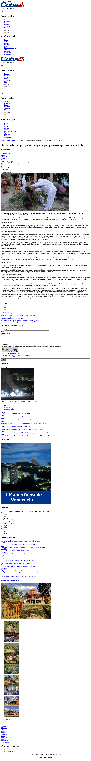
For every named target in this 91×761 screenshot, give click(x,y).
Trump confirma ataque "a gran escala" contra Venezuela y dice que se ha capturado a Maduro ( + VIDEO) (31, 434)
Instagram (7, 21)
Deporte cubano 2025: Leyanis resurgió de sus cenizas (16, 571)
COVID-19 (4, 156)
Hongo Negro (5, 160)
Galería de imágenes (10, 581)
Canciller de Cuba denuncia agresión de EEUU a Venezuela (18, 418)
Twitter (6, 23)
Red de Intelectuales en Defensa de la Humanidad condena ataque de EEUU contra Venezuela (27, 437)
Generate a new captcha (9, 358)
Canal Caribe (4, 727)
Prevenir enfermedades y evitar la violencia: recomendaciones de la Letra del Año (24, 555)
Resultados (7, 535)
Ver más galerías (5, 720)
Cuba (5, 41)
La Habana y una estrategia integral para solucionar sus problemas (19, 568)
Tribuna (3, 731)
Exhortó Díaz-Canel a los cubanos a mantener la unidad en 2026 (19, 558)
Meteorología (4, 726)
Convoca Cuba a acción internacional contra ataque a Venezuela (19, 402)
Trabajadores (4, 735)
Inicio (6, 40)
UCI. (50, 758)
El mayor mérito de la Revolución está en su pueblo (15, 564)
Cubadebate (4, 729)
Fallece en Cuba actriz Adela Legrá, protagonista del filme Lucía (19, 545)
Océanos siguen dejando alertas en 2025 (12, 318)
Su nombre (4, 329)
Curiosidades (6, 526)
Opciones (3, 514)
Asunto (3, 331)
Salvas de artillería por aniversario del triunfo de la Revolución (19, 561)
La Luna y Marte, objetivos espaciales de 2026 (14, 317)
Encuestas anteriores (10, 533)
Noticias (7, 140)
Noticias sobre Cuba (8, 523)
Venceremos (4, 742)
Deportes (6, 44)
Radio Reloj (4, 732)
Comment (4, 335)
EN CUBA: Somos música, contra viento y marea (15, 552)
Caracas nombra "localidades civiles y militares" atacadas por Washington (22, 431)
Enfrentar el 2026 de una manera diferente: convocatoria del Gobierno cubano (23, 549)
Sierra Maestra (5, 743)
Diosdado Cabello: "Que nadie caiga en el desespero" (16, 415)
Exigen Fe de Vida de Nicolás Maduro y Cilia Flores (16, 427)
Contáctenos (7, 54)
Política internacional (9, 521)
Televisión (6, 519)
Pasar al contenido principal (9, 1)
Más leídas (7, 409)
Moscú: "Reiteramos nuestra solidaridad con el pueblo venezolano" (20, 421)
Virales (5, 528)
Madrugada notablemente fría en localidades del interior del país (19, 315)
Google (13, 312)
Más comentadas (9, 410)
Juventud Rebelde (6, 739)
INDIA (3, 158)
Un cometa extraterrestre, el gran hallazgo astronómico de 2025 (19, 322)
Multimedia (7, 52)
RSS (5, 28)
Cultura (6, 46)
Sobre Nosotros (8, 751)
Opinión (6, 49)
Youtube (6, 20)
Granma (3, 737)
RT (1, 166)
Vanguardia (4, 734)
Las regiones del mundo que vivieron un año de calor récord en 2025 (20, 320)
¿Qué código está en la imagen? (11, 354)
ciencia (3, 155)
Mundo (6, 43)
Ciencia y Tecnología (10, 48)
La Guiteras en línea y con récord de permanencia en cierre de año (19, 574)
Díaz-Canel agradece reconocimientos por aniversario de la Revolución (21, 542)
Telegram (7, 26)
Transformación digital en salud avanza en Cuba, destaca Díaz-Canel (20, 577)
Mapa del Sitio (8, 752)
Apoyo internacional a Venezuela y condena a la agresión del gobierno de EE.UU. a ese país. (27, 424)
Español (7, 32)
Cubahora (3, 740)
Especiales (7, 51)
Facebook (7, 24)
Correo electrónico (6, 333)
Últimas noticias (9, 407)
